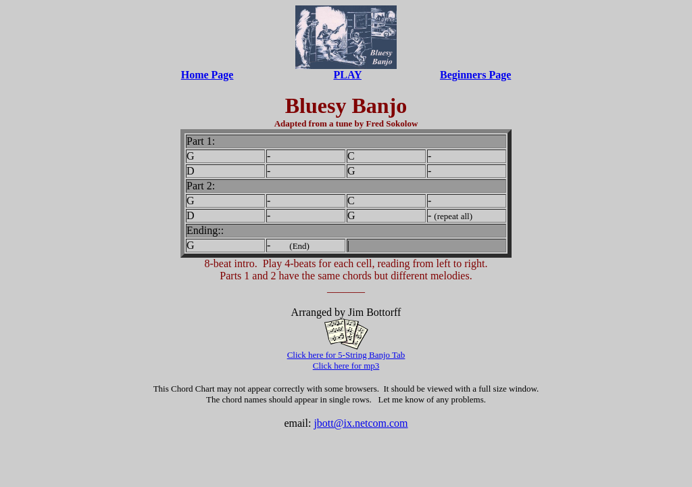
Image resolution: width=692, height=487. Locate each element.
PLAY (347, 74)
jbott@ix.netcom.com (360, 423)
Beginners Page (475, 74)
